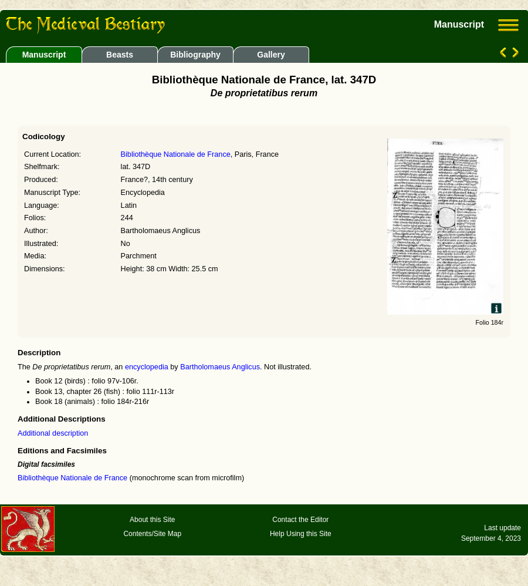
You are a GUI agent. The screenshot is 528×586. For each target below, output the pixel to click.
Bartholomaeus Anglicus (220, 367)
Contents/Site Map (152, 534)
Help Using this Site (300, 534)
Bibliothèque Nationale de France (176, 154)
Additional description (53, 433)
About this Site (152, 520)
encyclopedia (146, 367)
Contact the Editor (300, 520)
